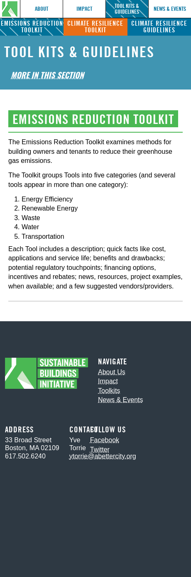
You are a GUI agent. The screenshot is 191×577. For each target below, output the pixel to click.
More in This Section (47, 74)
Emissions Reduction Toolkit (32, 26)
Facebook (104, 440)
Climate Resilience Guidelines (159, 26)
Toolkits (109, 390)
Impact (84, 8)
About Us (111, 372)
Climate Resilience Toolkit (95, 26)
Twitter (100, 449)
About (41, 8)
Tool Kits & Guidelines (127, 8)
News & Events (170, 8)
